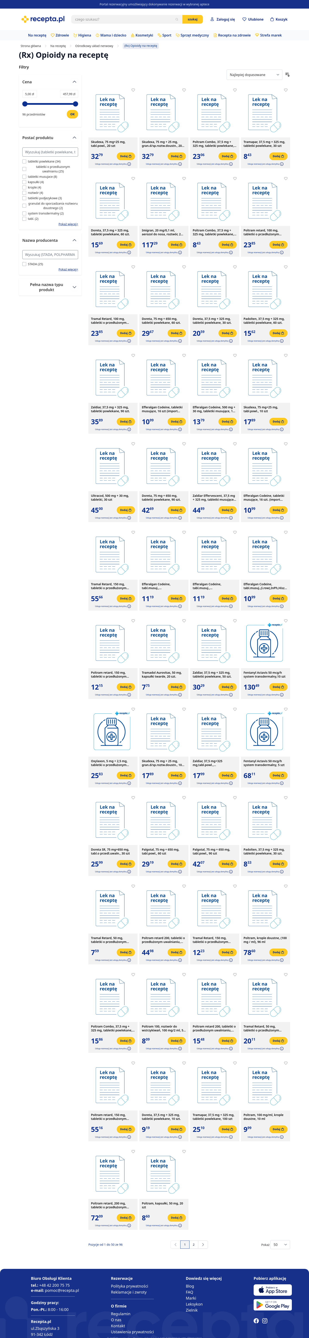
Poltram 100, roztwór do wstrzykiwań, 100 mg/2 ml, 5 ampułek (162, 1028)
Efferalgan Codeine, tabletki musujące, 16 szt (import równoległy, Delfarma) (162, 409)
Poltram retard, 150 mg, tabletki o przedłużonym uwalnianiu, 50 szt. (109, 1117)
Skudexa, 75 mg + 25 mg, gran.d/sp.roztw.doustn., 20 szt (162, 144)
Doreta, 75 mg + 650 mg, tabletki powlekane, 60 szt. (161, 321)
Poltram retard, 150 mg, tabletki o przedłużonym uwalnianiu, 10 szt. (109, 674)
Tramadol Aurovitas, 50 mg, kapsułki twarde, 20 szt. (162, 674)
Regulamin (120, 1313)
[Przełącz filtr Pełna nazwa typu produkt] (50, 287)
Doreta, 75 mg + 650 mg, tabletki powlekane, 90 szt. (161, 498)
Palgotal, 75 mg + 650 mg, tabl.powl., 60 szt (160, 851)
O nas (116, 1319)
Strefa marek (271, 35)
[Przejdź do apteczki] (253, 19)
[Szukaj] (177, 19)
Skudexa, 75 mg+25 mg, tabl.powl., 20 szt (108, 144)
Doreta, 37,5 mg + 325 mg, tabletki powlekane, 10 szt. (161, 1117)
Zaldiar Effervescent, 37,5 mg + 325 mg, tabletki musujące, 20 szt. (214, 498)
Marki (191, 1298)
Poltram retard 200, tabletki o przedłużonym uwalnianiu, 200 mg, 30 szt (163, 940)
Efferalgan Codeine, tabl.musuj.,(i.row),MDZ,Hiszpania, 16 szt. (163, 586)
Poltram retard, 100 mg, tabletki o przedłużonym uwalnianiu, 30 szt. (261, 232)
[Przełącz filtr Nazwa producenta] (50, 242)
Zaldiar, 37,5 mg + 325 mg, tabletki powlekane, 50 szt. (212, 674)
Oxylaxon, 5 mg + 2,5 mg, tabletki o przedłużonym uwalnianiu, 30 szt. (109, 763)
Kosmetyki (144, 35)
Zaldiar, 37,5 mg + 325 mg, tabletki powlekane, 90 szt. (110, 409)
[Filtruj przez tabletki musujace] (39, 176)
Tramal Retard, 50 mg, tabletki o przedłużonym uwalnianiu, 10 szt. (109, 940)
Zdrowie (62, 35)
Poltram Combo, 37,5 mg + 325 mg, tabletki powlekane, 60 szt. (111, 1028)
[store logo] (42, 19)
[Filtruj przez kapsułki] (33, 182)
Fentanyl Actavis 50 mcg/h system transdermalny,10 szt (265, 674)
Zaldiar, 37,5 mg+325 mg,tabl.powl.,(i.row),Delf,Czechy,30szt (210, 763)
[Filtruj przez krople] (31, 187)
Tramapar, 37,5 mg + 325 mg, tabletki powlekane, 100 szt (213, 1117)
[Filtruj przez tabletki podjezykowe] (42, 198)
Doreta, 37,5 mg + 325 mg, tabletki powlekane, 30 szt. (212, 321)
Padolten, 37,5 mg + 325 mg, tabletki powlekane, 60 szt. (264, 321)
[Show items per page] (280, 1244)
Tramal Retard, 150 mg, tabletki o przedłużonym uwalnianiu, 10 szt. (210, 940)
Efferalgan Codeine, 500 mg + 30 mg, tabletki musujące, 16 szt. (214, 409)
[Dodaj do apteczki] (133, 90)
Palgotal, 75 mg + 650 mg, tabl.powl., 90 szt (211, 851)
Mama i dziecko (113, 35)
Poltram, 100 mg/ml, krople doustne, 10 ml (263, 1117)
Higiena (84, 35)
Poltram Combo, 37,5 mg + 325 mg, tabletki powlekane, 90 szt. (213, 144)
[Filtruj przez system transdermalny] (43, 213)
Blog (190, 1286)
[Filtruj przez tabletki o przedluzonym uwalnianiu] (50, 168)
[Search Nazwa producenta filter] (50, 254)
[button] (129, 164)
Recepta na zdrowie (234, 35)
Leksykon (194, 1304)
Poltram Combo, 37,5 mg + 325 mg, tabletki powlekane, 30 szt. (213, 232)
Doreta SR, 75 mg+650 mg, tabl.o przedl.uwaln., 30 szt (110, 851)
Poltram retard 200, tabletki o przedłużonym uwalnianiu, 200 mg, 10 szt (214, 1028)
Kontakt (118, 1325)
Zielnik (192, 1310)
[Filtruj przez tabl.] (30, 218)
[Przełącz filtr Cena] (50, 83)
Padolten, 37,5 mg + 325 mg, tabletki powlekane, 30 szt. (264, 851)
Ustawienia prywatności (132, 1331)
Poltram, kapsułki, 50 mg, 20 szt (162, 1205)
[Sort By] (254, 75)
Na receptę (37, 35)
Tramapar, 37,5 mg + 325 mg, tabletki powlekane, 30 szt (264, 144)
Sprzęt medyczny (195, 35)
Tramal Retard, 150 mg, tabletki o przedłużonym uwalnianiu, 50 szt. (109, 586)
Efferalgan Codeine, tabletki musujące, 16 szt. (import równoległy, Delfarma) (264, 498)
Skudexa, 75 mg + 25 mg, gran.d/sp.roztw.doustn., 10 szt (162, 763)
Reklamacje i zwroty (129, 1292)
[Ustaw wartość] (72, 114)
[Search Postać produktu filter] (50, 152)
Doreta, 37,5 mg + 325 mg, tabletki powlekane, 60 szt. (110, 232)
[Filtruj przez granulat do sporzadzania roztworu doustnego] (50, 205)
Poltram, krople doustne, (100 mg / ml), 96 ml (265, 940)
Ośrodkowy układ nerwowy (94, 46)
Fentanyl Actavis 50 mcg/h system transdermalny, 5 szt (264, 763)
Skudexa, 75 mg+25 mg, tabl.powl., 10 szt (261, 409)
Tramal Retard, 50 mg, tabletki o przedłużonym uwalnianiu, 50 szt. (261, 1028)
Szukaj (192, 19)
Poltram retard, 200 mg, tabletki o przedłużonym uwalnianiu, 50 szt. (109, 1205)
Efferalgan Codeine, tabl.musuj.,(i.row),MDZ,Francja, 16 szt (212, 586)
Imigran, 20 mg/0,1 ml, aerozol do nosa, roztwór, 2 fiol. (161, 232)
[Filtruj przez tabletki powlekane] (41, 161)
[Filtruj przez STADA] (32, 264)
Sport (166, 35)
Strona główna (31, 46)
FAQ (189, 1292)
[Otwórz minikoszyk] (279, 19)
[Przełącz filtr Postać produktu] (50, 139)
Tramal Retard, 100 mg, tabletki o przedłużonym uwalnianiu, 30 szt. (109, 321)
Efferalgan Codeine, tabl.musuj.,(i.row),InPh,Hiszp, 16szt (265, 586)
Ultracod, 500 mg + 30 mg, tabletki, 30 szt (110, 498)
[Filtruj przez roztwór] (32, 192)
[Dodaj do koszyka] (126, 156)
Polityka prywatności (129, 1286)
